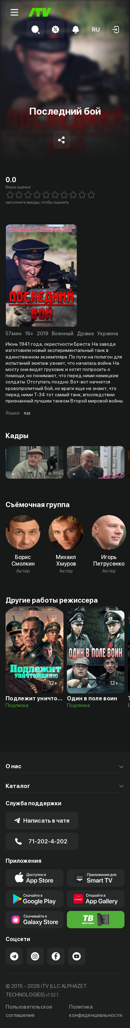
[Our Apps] (96, 878)
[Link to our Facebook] (55, 956)
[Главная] (39, 12)
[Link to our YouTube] (76, 956)
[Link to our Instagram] (35, 956)
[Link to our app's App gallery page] (96, 898)
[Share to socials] (61, 140)
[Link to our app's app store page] (34, 878)
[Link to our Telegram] (14, 956)
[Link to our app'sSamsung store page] (34, 919)
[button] (95, 29)
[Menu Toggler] (14, 12)
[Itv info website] (96, 919)
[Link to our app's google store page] (34, 898)
